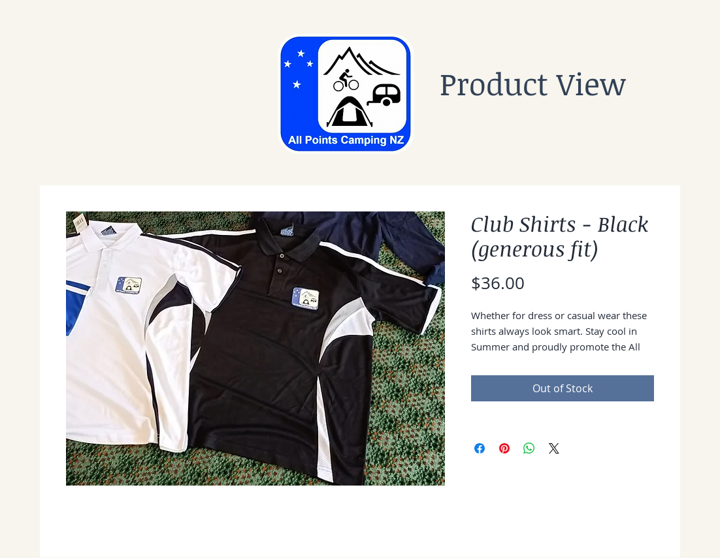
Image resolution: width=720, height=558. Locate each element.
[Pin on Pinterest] (504, 448)
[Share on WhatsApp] (529, 448)
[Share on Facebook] (479, 448)
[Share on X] (554, 448)
